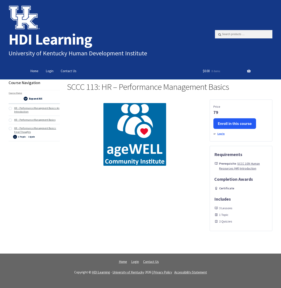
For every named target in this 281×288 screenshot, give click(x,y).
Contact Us (68, 71)
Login (49, 71)
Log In (221, 133)
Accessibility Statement (190, 272)
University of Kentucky (128, 272)
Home (34, 71)
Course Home (15, 93)
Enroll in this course (235, 123)
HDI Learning (50, 39)
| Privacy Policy (162, 272)
